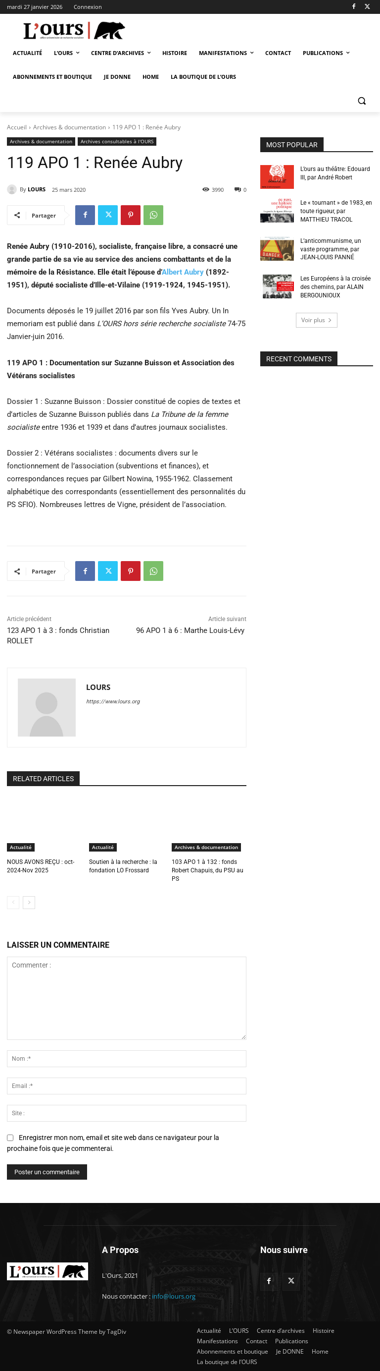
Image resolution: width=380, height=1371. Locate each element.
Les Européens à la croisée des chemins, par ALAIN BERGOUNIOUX (335, 287)
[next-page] (29, 902)
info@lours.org (173, 1296)
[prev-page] (13, 902)
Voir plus (316, 319)
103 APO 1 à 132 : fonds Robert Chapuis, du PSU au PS (207, 870)
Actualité (21, 847)
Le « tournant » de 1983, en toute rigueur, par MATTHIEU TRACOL (336, 211)
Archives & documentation (69, 127)
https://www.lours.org (113, 701)
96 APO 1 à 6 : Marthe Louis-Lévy (191, 630)
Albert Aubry (183, 272)
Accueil (17, 127)
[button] (361, 101)
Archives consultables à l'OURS (117, 141)
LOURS (37, 189)
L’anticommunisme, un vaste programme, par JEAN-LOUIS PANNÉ (330, 249)
